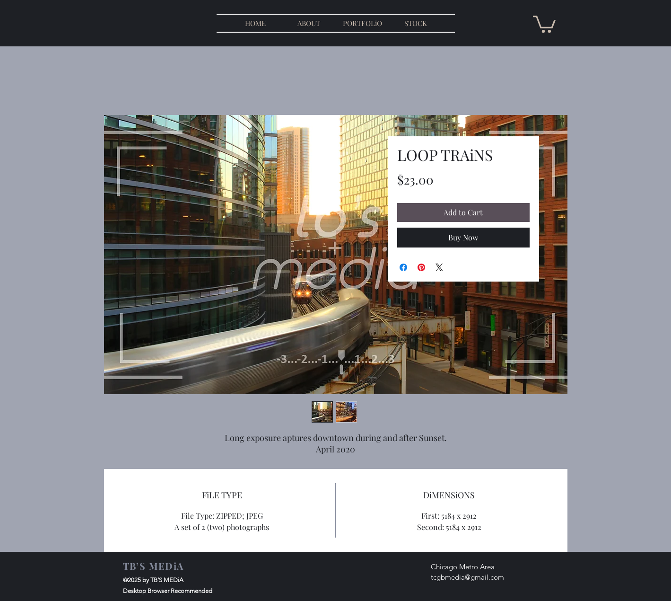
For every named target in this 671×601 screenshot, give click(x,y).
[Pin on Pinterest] (421, 267)
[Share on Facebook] (403, 267)
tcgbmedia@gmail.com (467, 577)
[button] (544, 23)
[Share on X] (439, 267)
